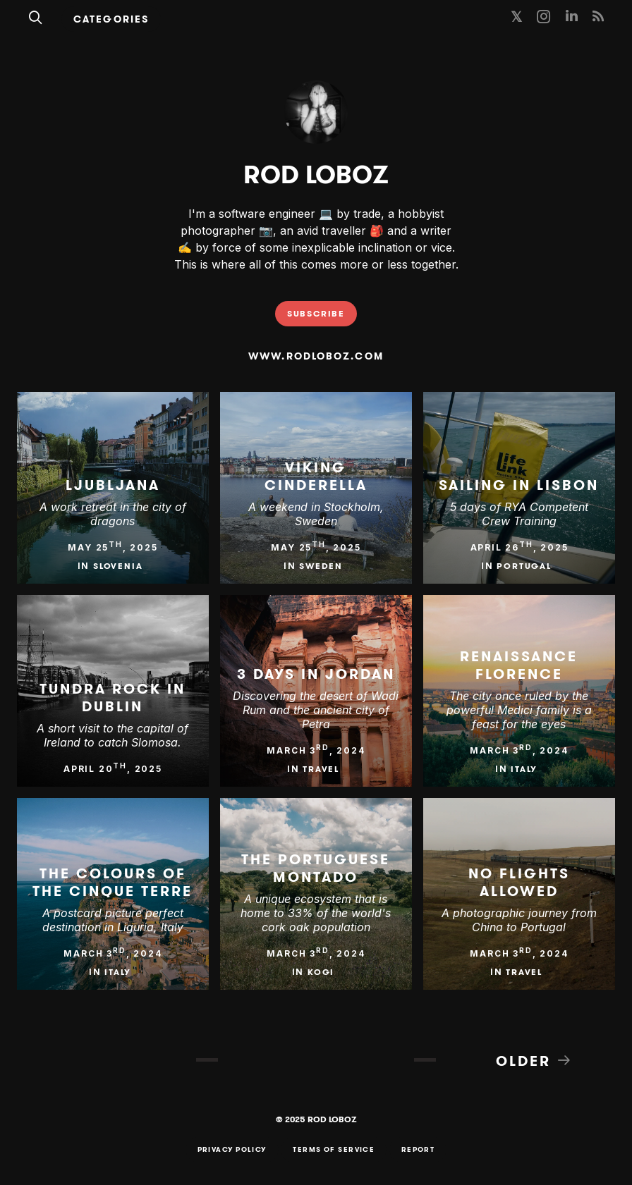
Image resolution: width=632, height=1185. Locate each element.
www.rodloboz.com (316, 356)
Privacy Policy (232, 1150)
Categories (111, 19)
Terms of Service (334, 1150)
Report (418, 1150)
